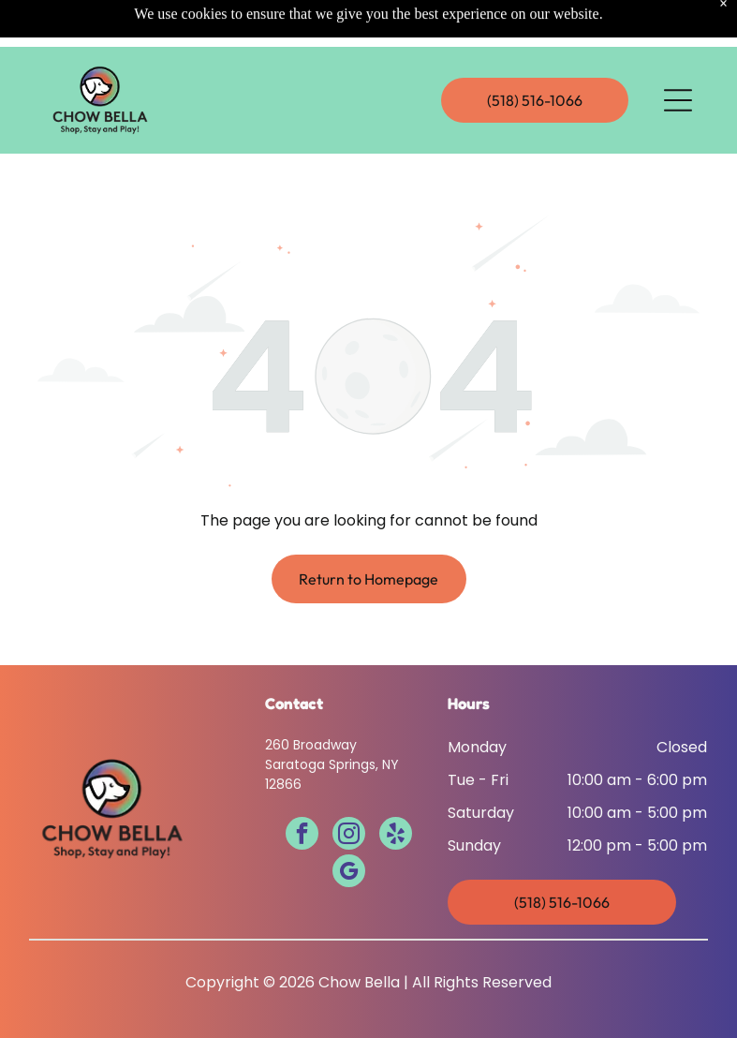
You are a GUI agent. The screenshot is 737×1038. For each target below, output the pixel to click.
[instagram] (348, 835)
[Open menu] (678, 53)
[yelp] (395, 835)
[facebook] (302, 835)
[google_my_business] (348, 873)
